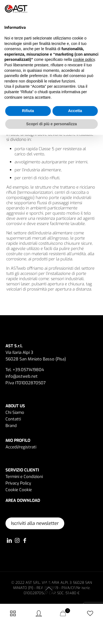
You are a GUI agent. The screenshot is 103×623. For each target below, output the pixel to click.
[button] (95, 8)
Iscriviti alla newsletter (35, 523)
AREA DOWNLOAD (22, 500)
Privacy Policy (18, 483)
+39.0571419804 (28, 369)
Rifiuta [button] (28, 111)
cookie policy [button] (84, 59)
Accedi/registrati (20, 447)
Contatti (13, 419)
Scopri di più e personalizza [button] (51, 124)
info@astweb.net (21, 376)
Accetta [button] (75, 111)
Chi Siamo (14, 412)
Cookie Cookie (18, 490)
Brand (11, 425)
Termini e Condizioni (24, 476)
